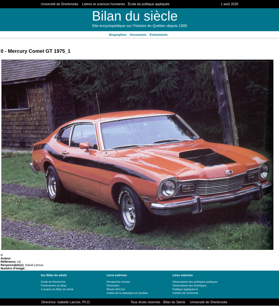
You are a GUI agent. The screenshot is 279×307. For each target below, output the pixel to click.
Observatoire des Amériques (189, 285)
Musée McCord (116, 289)
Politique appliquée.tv (185, 289)
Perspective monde (118, 281)
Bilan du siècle (135, 16)
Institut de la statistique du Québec (127, 293)
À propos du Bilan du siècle (57, 289)
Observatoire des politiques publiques (194, 281)
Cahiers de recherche (185, 293)
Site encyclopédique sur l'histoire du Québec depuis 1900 (139, 26)
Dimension (113, 285)
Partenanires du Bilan (54, 285)
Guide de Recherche (53, 281)
